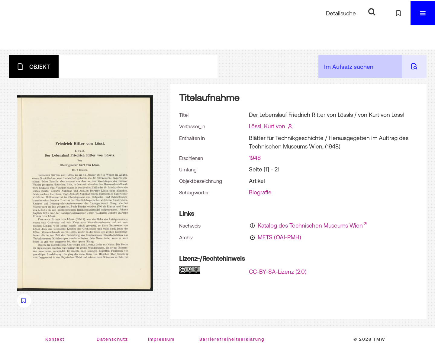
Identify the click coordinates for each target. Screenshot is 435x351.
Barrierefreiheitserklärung (231, 339)
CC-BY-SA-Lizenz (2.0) (278, 271)
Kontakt (55, 339)
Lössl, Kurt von (267, 126)
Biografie (260, 192)
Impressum (161, 339)
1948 (255, 158)
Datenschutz (112, 339)
